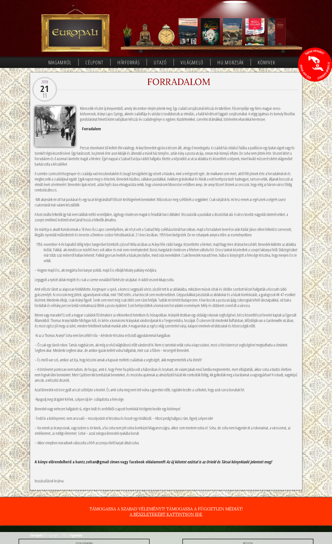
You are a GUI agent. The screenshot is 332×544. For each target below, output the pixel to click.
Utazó (160, 62)
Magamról (60, 62)
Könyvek (266, 62)
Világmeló (192, 62)
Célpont (94, 62)
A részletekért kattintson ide (166, 514)
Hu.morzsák (230, 62)
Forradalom (178, 81)
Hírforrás (128, 62)
